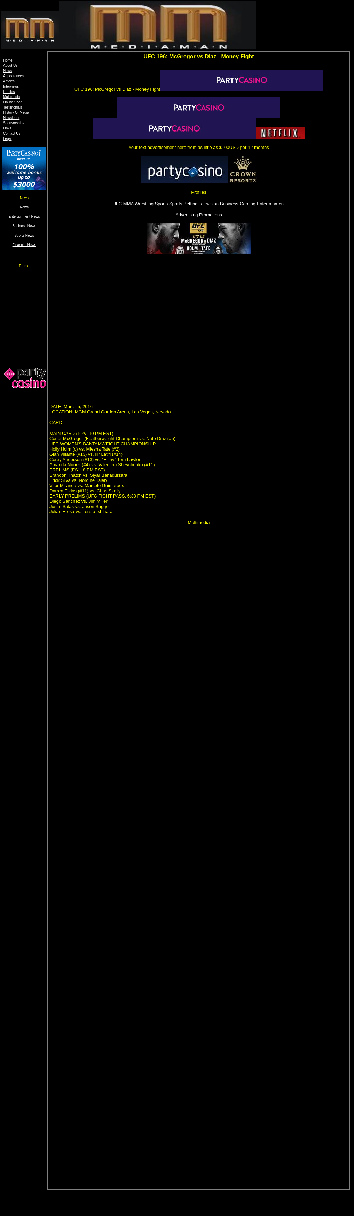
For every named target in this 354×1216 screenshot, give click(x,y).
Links (7, 128)
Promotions (210, 214)
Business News (24, 226)
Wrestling (144, 203)
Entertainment (271, 203)
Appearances (13, 76)
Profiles (9, 92)
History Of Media (16, 112)
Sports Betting (183, 203)
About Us (10, 65)
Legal (7, 139)
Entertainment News (24, 216)
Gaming (247, 203)
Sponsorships (13, 123)
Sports (161, 203)
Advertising (186, 214)
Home (8, 60)
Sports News (24, 235)
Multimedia (11, 97)
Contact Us (11, 133)
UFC (117, 203)
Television (209, 203)
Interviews (11, 86)
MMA (128, 203)
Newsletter (11, 118)
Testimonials (12, 107)
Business (229, 203)
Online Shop (12, 102)
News (7, 71)
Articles (9, 81)
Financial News (24, 245)
